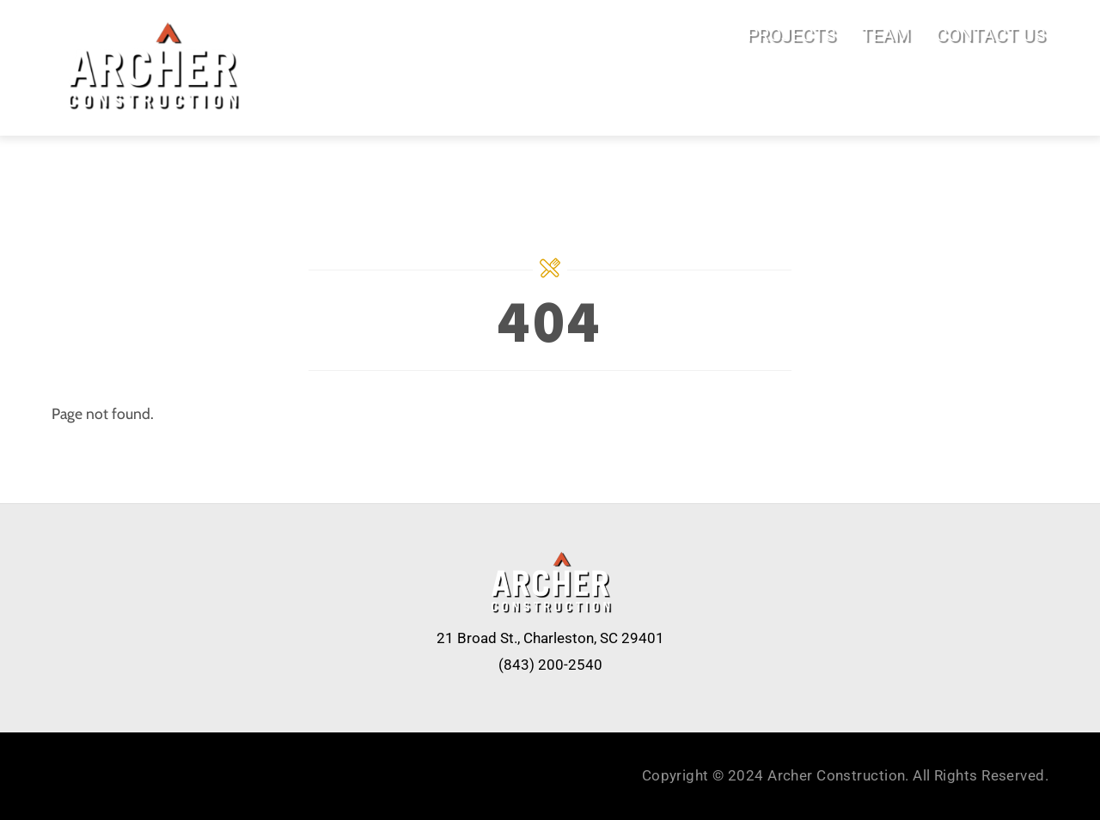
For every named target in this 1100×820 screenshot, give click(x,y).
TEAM (885, 35)
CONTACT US (990, 35)
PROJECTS (791, 35)
